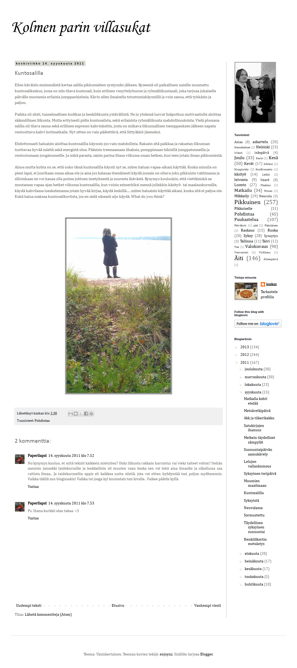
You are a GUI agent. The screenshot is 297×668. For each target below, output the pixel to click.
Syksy (248, 236)
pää (255, 225)
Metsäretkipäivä (257, 411)
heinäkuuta (254, 561)
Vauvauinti (241, 252)
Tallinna (246, 241)
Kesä (273, 158)
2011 (245, 363)
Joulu (239, 158)
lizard (264, 180)
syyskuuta (253, 392)
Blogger (206, 654)
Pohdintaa (42, 421)
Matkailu (243, 190)
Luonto (240, 185)
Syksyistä (251, 501)
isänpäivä (261, 153)
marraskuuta (256, 377)
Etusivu (118, 606)
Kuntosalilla (254, 493)
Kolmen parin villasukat (80, 27)
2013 (245, 347)
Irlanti (238, 152)
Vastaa (33, 487)
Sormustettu (254, 515)
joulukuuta (254, 369)
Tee (236, 246)
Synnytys (271, 236)
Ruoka (273, 230)
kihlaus (268, 163)
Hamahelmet (242, 147)
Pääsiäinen (271, 225)
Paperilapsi (37, 456)
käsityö (240, 174)
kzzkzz (271, 285)
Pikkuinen (247, 202)
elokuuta (252, 554)
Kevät (249, 164)
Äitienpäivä (270, 259)
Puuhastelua (246, 219)
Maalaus (265, 185)
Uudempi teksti (28, 606)
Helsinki (263, 147)
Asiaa (238, 142)
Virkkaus (265, 252)
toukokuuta (254, 577)
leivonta (241, 180)
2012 (245, 355)
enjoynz (166, 654)
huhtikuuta (254, 584)
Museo (268, 190)
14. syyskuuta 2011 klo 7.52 (71, 456)
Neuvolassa (253, 508)
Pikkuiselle (243, 209)
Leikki (266, 174)
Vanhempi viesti (207, 606)
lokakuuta (253, 385)
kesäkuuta (253, 569)
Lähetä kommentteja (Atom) (48, 615)
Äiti (238, 258)
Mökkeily (241, 196)
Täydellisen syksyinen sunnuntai (254, 527)
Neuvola (265, 196)
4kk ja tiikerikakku (259, 418)
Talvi (266, 241)
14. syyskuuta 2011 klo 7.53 (71, 503)
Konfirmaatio (264, 169)
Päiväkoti (240, 225)
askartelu (260, 142)
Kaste (259, 158)
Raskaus (247, 230)
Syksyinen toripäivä (260, 474)
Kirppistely (241, 169)
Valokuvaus (256, 246)
